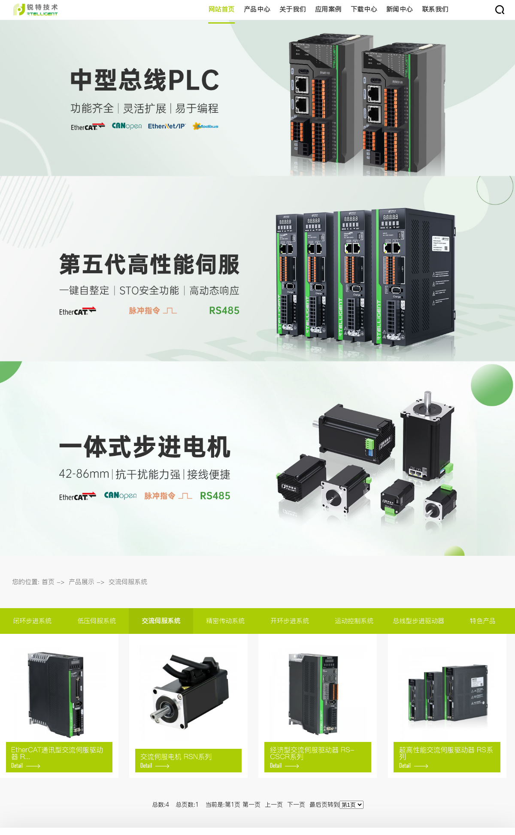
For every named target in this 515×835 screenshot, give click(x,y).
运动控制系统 (354, 620)
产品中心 (257, 9)
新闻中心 (399, 9)
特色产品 (483, 620)
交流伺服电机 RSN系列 (176, 760)
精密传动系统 (225, 620)
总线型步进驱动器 (418, 620)
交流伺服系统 (128, 581)
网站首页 (221, 9)
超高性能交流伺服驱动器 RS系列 (446, 756)
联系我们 (435, 9)
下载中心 (364, 9)
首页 (48, 581)
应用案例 (328, 9)
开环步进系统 (289, 620)
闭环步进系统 (32, 620)
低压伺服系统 (96, 620)
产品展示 (81, 581)
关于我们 (292, 9)
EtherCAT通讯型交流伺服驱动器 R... (57, 756)
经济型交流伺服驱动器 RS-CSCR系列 (312, 756)
